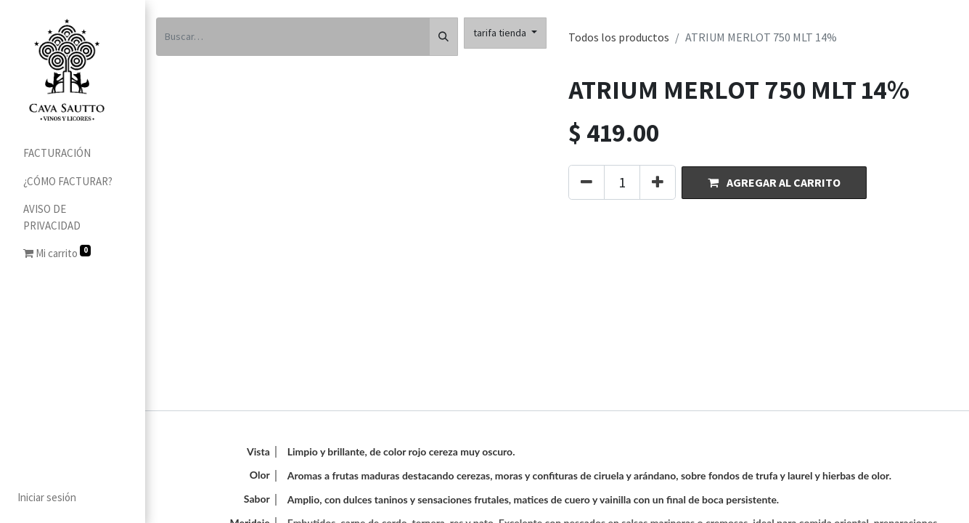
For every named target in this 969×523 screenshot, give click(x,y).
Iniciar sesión (46, 497)
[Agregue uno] (657, 182)
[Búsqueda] (443, 36)
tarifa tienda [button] (500, 32)
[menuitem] (73, 153)
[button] (774, 182)
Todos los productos (618, 37)
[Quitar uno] (586, 182)
